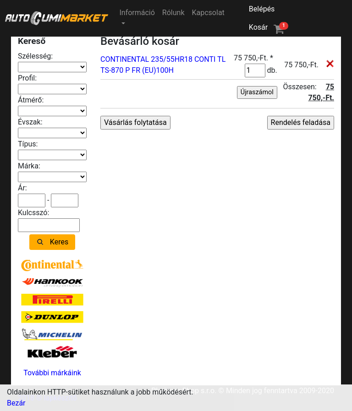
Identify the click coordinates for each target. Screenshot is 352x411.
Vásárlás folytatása (135, 122)
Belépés (262, 9)
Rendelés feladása (300, 122)
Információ (136, 12)
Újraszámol (257, 92)
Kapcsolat (208, 12)
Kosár (268, 27)
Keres (59, 242)
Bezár (16, 403)
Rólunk (173, 12)
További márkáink (52, 372)
